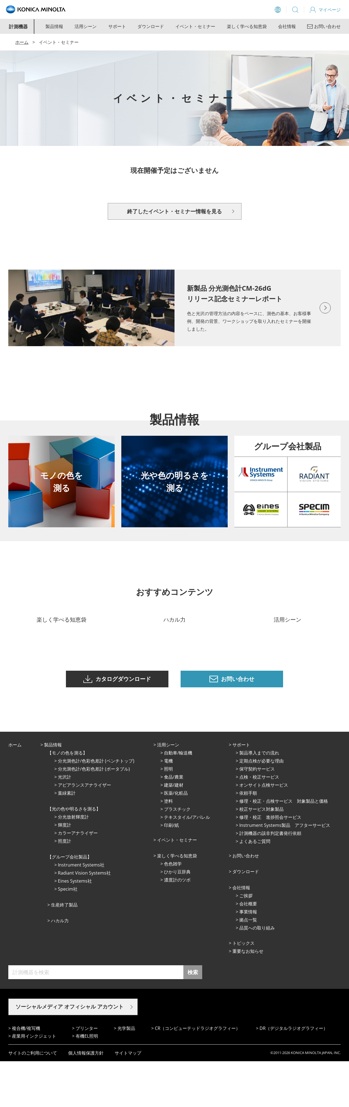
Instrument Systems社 (81, 911)
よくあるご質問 (254, 887)
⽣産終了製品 (64, 951)
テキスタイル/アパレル (187, 863)
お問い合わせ (245, 901)
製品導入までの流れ (259, 799)
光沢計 (64, 823)
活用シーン (86, 26)
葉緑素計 (67, 839)
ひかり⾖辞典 (177, 918)
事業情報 (248, 957)
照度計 (64, 887)
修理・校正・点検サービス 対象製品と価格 (283, 847)
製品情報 (54, 26)
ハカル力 (60, 966)
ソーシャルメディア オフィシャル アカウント (70, 1052)
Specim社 (68, 935)
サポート (117, 26)
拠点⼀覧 (248, 965)
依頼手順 (248, 839)
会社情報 (287, 26)
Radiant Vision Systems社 (84, 919)
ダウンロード (150, 26)
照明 (168, 815)
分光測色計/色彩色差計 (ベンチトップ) (96, 807)
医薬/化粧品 (176, 839)
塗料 (168, 847)
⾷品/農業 (173, 823)
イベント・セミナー (195, 26)
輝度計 (64, 871)
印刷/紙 (171, 871)
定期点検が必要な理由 (261, 807)
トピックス (243, 989)
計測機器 (18, 26)
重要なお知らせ (247, 997)
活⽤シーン (168, 790)
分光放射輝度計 (73, 863)
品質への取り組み (257, 974)
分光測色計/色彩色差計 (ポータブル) (94, 815)
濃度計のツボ (177, 926)
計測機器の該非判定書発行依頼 (270, 879)
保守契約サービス (257, 815)
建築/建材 (173, 831)
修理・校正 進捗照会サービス (270, 863)
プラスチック (177, 855)
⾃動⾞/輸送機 (178, 799)
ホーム (22, 42)
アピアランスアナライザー (84, 831)
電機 (168, 807)
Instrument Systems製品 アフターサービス (284, 871)
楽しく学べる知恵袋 (247, 26)
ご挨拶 (246, 941)
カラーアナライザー (78, 879)
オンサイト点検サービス (263, 831)
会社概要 (248, 949)
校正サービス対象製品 (261, 855)
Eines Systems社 (75, 927)
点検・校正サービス (259, 823)
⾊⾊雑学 (173, 909)
